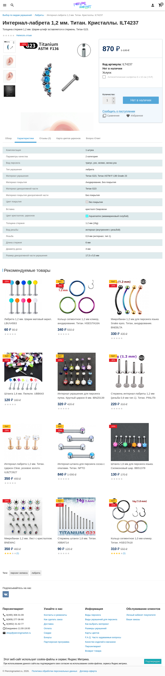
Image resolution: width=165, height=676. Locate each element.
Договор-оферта (88, 671)
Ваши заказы (133, 619)
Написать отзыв (24, 35)
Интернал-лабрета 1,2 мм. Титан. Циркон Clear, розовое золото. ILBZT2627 (24, 468)
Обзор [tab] (8, 138)
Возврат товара (93, 651)
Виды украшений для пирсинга (101, 619)
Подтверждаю (152, 661)
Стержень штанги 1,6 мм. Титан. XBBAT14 (77, 540)
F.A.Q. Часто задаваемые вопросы (103, 637)
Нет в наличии (140, 100)
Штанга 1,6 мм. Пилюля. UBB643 (24, 393)
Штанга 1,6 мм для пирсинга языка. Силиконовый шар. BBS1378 (132, 466)
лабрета (36, 573)
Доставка (49, 624)
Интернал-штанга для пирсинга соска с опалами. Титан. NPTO (81, 466)
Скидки (47, 633)
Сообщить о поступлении (119, 111)
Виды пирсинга (93, 615)
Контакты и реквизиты (55, 615)
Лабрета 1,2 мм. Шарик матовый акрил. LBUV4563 (28, 321)
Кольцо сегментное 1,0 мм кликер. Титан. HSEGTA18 (131, 540)
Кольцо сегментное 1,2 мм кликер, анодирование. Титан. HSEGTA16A (79, 321)
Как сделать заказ (53, 619)
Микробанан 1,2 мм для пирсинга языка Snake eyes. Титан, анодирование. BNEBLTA (135, 323)
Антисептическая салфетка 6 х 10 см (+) (130, 77)
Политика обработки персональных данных (54, 671)
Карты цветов (92, 633)
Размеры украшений (95, 628)
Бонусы (48, 637)
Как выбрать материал (97, 624)
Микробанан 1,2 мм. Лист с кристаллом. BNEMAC (28, 540)
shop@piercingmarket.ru (18, 633)
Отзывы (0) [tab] (45, 138)
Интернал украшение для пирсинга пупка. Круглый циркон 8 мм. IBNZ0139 (81, 395)
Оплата (48, 628)
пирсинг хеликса (19, 573)
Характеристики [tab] (25, 138)
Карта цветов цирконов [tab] (68, 138)
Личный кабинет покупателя (141, 615)
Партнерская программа (56, 642)
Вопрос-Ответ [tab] (93, 138)
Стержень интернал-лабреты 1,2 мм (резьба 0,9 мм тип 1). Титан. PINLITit (133, 395)
